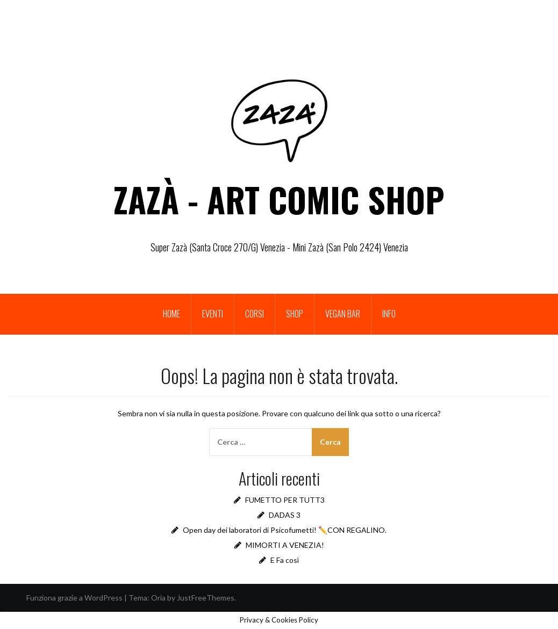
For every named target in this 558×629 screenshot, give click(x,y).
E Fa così (284, 560)
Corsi (254, 313)
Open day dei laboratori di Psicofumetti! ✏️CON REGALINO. (285, 529)
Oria (158, 597)
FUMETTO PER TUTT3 (285, 499)
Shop (294, 313)
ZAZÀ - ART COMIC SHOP (279, 199)
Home (171, 313)
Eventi (212, 313)
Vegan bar (342, 313)
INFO (389, 313)
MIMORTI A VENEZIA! (285, 545)
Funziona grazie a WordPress (74, 597)
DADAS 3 (285, 514)
